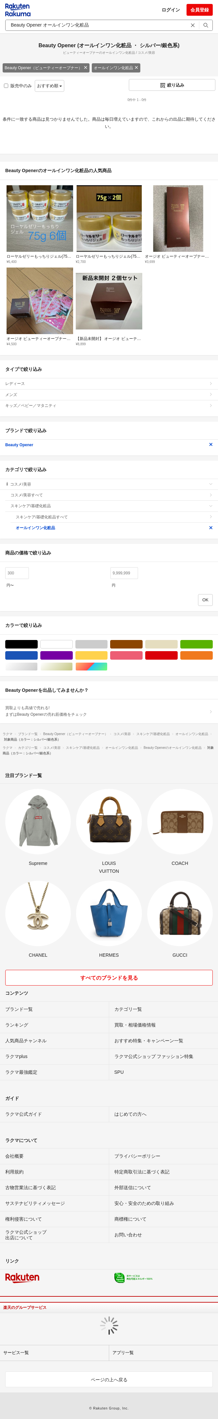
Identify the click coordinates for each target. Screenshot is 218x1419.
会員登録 (199, 9)
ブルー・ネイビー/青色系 (37, 655)
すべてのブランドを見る (109, 978)
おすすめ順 (49, 85)
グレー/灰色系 (107, 644)
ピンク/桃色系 (142, 655)
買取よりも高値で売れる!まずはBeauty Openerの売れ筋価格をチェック (109, 711)
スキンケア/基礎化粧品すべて (114, 517)
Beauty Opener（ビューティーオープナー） (46, 68)
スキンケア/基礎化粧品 (111, 506)
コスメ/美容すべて (111, 495)
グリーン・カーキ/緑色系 (212, 644)
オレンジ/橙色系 (212, 655)
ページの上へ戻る (109, 1379)
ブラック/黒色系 (37, 644)
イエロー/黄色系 (107, 655)
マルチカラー (107, 666)
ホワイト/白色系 (72, 644)
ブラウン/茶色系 (142, 644)
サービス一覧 (16, 1352)
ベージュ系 (177, 644)
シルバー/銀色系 (37, 666)
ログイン (171, 9)
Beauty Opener (109, 445)
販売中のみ (18, 85)
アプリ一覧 (123, 1352)
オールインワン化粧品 (116, 68)
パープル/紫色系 (72, 655)
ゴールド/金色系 (72, 666)
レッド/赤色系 (177, 655)
